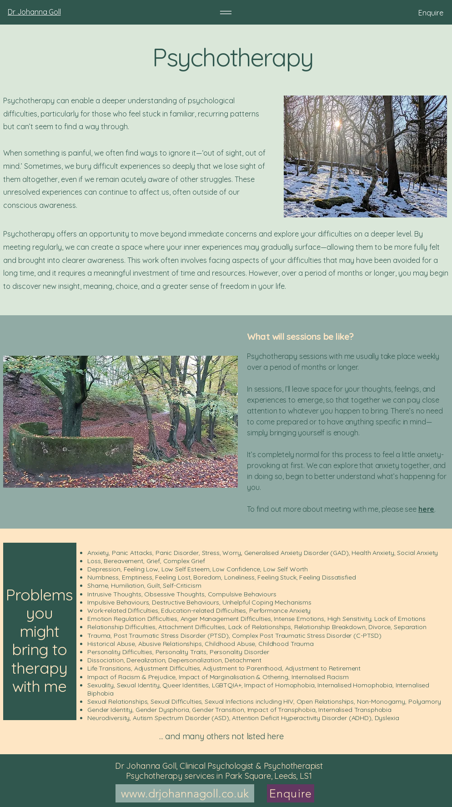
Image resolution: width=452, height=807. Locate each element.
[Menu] (225, 12)
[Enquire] (396, 12)
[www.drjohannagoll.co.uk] (185, 793)
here (426, 509)
